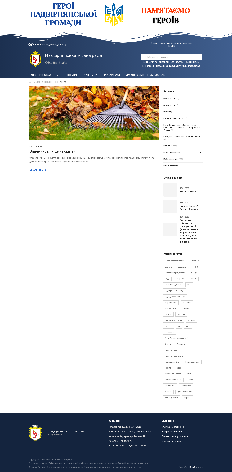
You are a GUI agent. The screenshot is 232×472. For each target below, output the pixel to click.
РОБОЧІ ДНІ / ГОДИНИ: (120, 441)
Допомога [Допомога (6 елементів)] (187, 303)
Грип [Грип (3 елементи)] (189, 285)
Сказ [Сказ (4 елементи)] (179, 368)
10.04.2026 (184, 217)
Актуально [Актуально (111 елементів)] (194, 261)
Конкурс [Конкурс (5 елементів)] (191, 320)
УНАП (86, 75)
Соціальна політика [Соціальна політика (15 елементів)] (173, 380)
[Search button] (199, 57)
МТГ (60, 75)
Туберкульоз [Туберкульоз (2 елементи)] (186, 386)
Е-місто (97, 75)
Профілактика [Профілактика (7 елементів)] (171, 350)
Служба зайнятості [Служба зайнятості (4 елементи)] (173, 374)
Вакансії (167, 112)
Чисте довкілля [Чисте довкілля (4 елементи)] (171, 398)
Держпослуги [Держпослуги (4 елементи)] (171, 303)
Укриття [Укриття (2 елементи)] (168, 392)
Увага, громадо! (188, 191)
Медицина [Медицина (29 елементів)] (169, 332)
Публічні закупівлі (171, 159)
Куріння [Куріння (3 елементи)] (168, 326)
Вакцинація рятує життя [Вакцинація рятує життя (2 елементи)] (175, 273)
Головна (32, 75)
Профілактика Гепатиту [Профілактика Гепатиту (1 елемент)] (174, 356)
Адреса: (113, 436)
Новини (48, 82)
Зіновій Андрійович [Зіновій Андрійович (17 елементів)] (173, 320)
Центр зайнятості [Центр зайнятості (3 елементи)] (185, 392)
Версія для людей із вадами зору (50, 44)
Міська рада (46, 75)
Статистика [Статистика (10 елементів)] (170, 386)
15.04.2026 (184, 188)
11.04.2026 (184, 203)
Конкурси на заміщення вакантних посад (181, 137)
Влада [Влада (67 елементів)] (194, 273)
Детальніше (36, 170)
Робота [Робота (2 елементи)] (168, 368)
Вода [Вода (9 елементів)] (167, 279)
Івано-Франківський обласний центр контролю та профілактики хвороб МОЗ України (181, 127)
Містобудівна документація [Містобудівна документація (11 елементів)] (177, 338)
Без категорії (169, 98)
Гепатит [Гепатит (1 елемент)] (193, 279)
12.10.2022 (37, 146)
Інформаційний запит (172, 431)
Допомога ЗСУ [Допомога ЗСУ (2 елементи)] (171, 308)
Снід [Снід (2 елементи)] (189, 374)
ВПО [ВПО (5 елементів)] (196, 267)
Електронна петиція (171, 441)
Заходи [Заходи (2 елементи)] (168, 314)
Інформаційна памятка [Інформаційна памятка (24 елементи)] (174, 261)
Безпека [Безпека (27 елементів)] (168, 267)
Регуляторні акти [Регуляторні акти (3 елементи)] (192, 362)
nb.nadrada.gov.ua (191, 66)
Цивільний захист (171, 166)
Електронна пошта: (118, 431)
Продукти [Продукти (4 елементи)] (181, 344)
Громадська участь (157, 75)
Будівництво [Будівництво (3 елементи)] (183, 267)
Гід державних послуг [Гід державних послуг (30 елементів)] (174, 291)
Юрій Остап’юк (196, 467)
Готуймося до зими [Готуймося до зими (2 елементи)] (173, 285)
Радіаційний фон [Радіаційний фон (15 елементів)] (172, 362)
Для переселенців (135, 75)
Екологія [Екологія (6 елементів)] (187, 308)
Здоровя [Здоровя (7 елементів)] (181, 314)
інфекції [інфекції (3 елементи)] (187, 398)
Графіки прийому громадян (175, 436)
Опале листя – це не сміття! (53, 151)
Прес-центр (73, 75)
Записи (37, 82)
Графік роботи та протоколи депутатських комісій (171, 44)
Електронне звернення (173, 427)
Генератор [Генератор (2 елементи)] (180, 279)
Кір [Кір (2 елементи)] (179, 326)
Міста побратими (113, 75)
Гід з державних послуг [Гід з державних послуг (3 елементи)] (175, 297)
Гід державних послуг (173, 118)
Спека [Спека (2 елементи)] (190, 380)
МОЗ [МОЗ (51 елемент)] (188, 326)
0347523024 (137, 427)
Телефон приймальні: (119, 427)
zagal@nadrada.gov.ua (140, 431)
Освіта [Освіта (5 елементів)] (168, 344)
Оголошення (169, 152)
